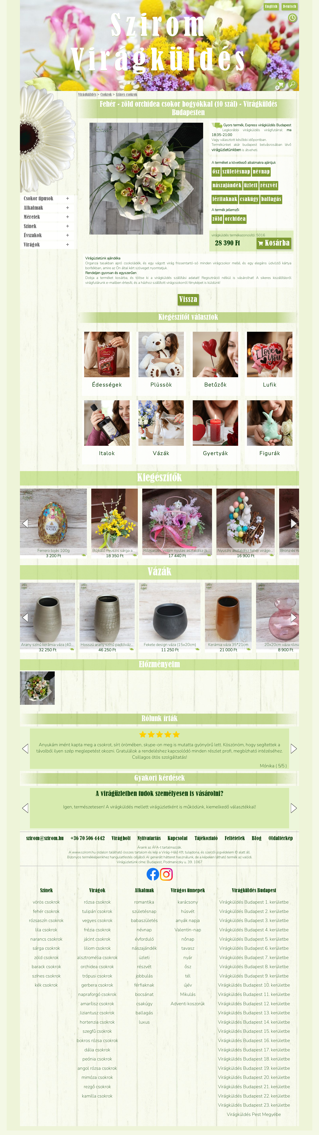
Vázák (159, 572)
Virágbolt (46, 165)
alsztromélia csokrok (97, 957)
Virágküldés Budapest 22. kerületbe (254, 1096)
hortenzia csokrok (97, 1022)
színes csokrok (46, 976)
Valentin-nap (188, 930)
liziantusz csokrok (97, 1013)
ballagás (271, 199)
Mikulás (188, 994)
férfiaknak (224, 199)
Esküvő (58, 140)
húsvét (188, 911)
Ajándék (41, 106)
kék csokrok (46, 985)
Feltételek (235, 838)
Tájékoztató (206, 838)
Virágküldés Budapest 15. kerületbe (254, 1031)
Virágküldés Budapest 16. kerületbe (254, 1040)
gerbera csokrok (97, 985)
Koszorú (54, 152)
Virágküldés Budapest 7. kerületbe (254, 957)
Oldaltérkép (280, 838)
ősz (216, 172)
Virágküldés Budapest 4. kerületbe (254, 930)
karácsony (188, 902)
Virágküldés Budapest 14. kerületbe (254, 1022)
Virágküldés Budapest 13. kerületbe (254, 1013)
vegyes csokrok (97, 920)
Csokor (51, 116)
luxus (144, 1022)
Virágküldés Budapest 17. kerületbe (254, 1050)
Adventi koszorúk (188, 1004)
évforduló (144, 939)
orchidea (235, 219)
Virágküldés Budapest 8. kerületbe (254, 966)
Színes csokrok (126, 95)
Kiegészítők (159, 478)
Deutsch (289, 6)
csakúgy (249, 199)
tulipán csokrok (97, 911)
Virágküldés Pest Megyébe (254, 1114)
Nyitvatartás (149, 838)
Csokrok (106, 95)
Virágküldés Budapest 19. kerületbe (254, 1068)
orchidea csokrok (97, 966)
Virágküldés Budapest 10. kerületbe (254, 985)
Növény (57, 127)
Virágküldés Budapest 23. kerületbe (254, 1105)
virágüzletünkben (226, 149)
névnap (261, 172)
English (271, 6)
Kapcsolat (177, 838)
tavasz (187, 948)
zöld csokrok (46, 957)
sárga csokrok (46, 948)
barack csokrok (46, 966)
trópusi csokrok (97, 976)
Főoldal (32, 102)
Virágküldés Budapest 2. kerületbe (254, 911)
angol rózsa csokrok (97, 1068)
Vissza (188, 299)
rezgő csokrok (97, 1087)
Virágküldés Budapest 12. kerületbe (254, 1004)
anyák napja (188, 920)
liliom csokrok (97, 948)
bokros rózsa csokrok (97, 1040)
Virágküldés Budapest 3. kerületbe (254, 920)
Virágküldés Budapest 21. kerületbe (254, 1087)
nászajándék (226, 185)
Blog (257, 838)
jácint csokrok (97, 939)
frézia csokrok (97, 930)
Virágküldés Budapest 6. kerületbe (254, 948)
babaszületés (144, 920)
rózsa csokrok (97, 902)
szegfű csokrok (97, 1031)
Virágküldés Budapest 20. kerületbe (254, 1077)
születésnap (236, 172)
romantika (144, 902)
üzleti (251, 185)
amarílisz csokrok (97, 1004)
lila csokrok (46, 930)
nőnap (187, 939)
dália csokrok (97, 1050)
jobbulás (144, 976)
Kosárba (274, 243)
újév (188, 985)
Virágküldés (87, 95)
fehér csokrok (46, 911)
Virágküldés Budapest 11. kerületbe (254, 994)
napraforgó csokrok (97, 994)
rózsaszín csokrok (46, 920)
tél (188, 976)
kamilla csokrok (97, 1096)
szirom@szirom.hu (45, 838)
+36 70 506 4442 (87, 838)
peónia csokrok (97, 1059)
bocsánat (144, 994)
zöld (217, 219)
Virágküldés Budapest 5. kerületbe (254, 939)
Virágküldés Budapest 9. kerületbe (254, 976)
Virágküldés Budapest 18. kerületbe (254, 1059)
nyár (187, 957)
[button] (294, 523)
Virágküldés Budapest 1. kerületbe (254, 902)
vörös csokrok (46, 902)
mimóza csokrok (97, 1077)
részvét (268, 185)
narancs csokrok (46, 939)
